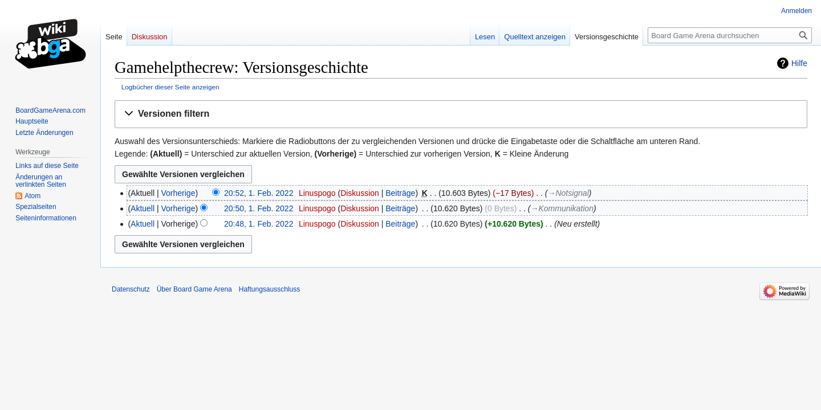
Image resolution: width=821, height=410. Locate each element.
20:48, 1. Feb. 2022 (258, 223)
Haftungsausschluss (269, 289)
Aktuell (143, 208)
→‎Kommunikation (561, 208)
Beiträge (400, 193)
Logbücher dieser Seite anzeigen (170, 87)
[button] (461, 114)
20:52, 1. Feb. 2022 (258, 193)
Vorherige (178, 193)
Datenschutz (131, 289)
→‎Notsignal (567, 193)
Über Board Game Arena (194, 289)
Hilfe (799, 63)
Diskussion (359, 193)
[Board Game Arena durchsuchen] (730, 35)
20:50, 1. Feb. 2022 (258, 208)
